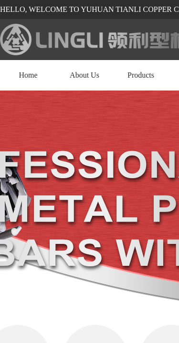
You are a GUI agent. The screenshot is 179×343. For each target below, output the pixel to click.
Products (140, 75)
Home (28, 75)
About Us (84, 75)
